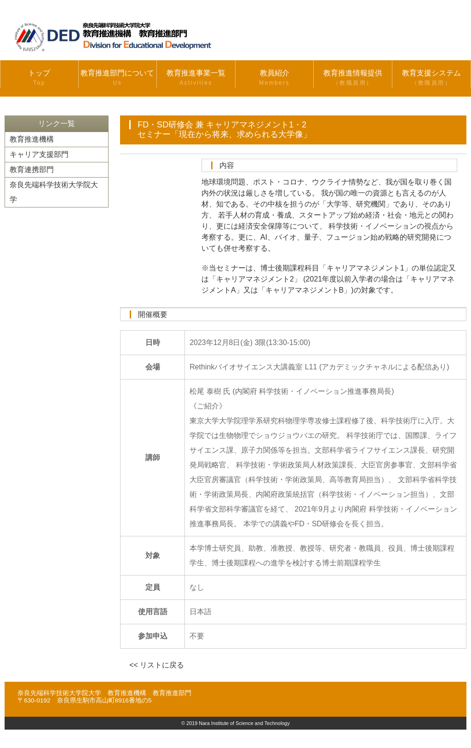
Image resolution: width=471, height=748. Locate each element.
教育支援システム (431, 78)
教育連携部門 (32, 169)
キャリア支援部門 (39, 154)
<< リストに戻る (156, 665)
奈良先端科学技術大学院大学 (54, 192)
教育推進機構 (32, 139)
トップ (39, 78)
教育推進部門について (118, 78)
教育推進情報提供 (353, 78)
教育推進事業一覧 (196, 78)
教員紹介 (275, 78)
